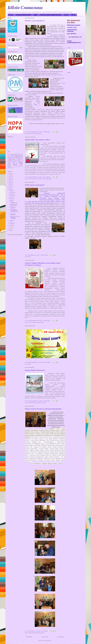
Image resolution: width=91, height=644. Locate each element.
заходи (20, 162)
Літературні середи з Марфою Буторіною (50, 14)
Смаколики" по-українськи (41, 402)
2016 (10, 189)
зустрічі (43, 632)
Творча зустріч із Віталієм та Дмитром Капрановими (43, 409)
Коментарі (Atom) (48, 640)
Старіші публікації (60, 636)
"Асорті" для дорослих (32, 178)
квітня (11, 222)
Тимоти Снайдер (40, 322)
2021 (10, 181)
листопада (12, 192)
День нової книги (31, 133)
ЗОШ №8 (11, 156)
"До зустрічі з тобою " (41, 178)
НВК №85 (17, 156)
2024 (10, 176)
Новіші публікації (29, 636)
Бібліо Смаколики (25, 8)
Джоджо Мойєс (49, 178)
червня (11, 200)
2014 (10, 230)
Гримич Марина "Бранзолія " (35, 370)
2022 (10, 179)
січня (11, 226)
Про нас (73, 14)
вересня (11, 195)
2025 (10, 174)
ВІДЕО (35, 14)
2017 (10, 187)
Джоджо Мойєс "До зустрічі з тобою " (37, 140)
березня (11, 223)
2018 (10, 186)
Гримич (33, 402)
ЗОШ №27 (21, 155)
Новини (11, 14)
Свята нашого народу (12, 158)
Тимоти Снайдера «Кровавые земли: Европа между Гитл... (14, 210)
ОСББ (29, 256)
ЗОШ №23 (13, 155)
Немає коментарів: (47, 131)
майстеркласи (10, 167)
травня (11, 220)
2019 (10, 184)
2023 (10, 178)
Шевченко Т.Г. (20, 158)
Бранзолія (30, 402)
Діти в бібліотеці (38, 133)
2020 (10, 182)
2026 (10, 173)
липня (11, 198)
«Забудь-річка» (31, 632)
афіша (10, 159)
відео (20, 159)
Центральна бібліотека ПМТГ (23, 14)
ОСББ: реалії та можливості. (35, 185)
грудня (11, 190)
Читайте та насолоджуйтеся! (35, 21)
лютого (11, 225)
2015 (10, 228)
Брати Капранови (38, 632)
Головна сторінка (44, 636)
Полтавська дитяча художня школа (14, 157)
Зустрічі (66, 14)
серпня (11, 197)
